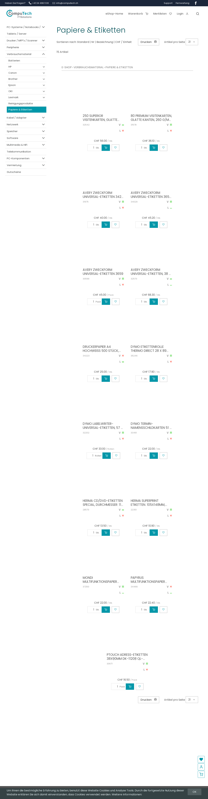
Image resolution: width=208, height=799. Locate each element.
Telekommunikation (19, 151)
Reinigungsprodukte (20, 103)
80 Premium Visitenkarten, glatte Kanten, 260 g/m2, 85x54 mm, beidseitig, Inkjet (151, 118)
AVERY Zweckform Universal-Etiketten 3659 (103, 272)
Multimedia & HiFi (26, 145)
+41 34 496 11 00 (40, 3)
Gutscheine (14, 172)
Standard (83, 42)
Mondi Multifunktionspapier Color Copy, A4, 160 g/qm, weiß (100, 580)
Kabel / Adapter (26, 118)
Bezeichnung (104, 42)
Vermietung (26, 165)
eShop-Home (114, 14)
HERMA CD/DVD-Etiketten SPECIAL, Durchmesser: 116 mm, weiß (103, 503)
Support (168, 3)
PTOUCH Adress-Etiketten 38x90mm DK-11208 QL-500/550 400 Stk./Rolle (127, 657)
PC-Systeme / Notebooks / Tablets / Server (26, 30)
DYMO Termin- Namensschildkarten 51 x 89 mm (151, 426)
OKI (27, 91)
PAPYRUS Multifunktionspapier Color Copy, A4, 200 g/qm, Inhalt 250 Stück (150, 580)
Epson (27, 85)
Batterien (14, 60)
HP (27, 67)
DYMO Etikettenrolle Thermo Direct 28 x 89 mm (148, 349)
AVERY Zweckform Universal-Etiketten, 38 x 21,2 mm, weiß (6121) (151, 272)
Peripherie (26, 47)
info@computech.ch (67, 3)
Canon (27, 73)
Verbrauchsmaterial (26, 54)
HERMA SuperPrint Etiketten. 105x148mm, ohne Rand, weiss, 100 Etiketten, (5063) (148, 503)
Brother (27, 79)
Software (26, 138)
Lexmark (27, 97)
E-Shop (67, 67)
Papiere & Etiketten (20, 109)
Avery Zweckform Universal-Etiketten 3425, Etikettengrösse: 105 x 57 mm (103, 195)
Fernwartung (182, 3)
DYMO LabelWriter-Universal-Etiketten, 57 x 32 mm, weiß (103, 426)
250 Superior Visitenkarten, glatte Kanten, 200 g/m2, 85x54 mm (102, 118)
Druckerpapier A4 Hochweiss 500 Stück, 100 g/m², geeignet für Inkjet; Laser (101, 349)
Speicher (26, 131)
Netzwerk (26, 124)
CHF (117, 42)
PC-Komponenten (26, 158)
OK (194, 792)
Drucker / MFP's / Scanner (26, 40)
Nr (92, 42)
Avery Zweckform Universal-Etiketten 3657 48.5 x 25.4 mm (151, 195)
